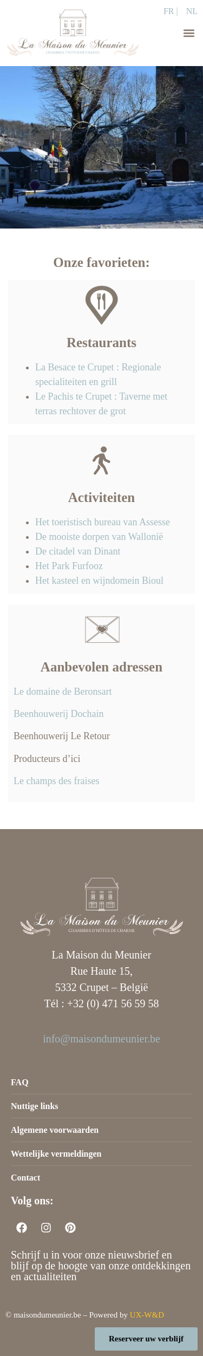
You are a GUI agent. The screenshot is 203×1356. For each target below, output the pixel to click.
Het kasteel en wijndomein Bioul (99, 580)
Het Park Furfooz (69, 565)
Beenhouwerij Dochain (58, 713)
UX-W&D (147, 1315)
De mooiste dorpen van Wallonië (100, 536)
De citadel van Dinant (77, 551)
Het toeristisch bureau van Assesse (102, 522)
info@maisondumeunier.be (101, 1039)
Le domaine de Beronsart (63, 691)
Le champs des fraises (56, 780)
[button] (189, 33)
